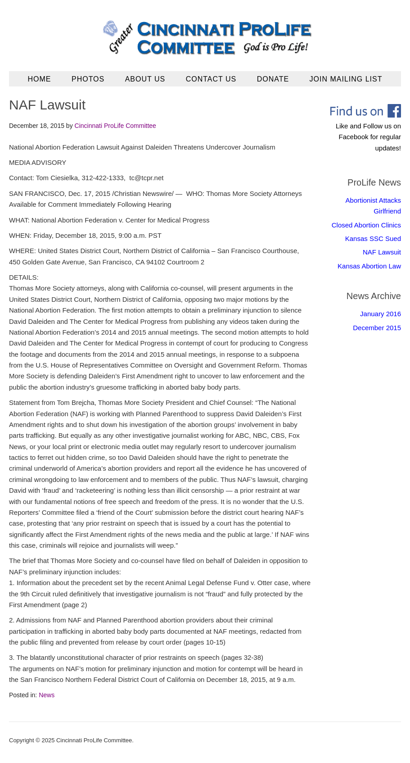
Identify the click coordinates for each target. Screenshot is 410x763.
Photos (88, 79)
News (46, 695)
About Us (145, 79)
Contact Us (211, 79)
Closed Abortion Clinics (366, 225)
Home (39, 79)
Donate (273, 79)
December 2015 (377, 328)
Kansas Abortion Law (369, 266)
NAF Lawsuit (382, 252)
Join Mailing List (346, 79)
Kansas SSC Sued (373, 238)
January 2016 (380, 314)
